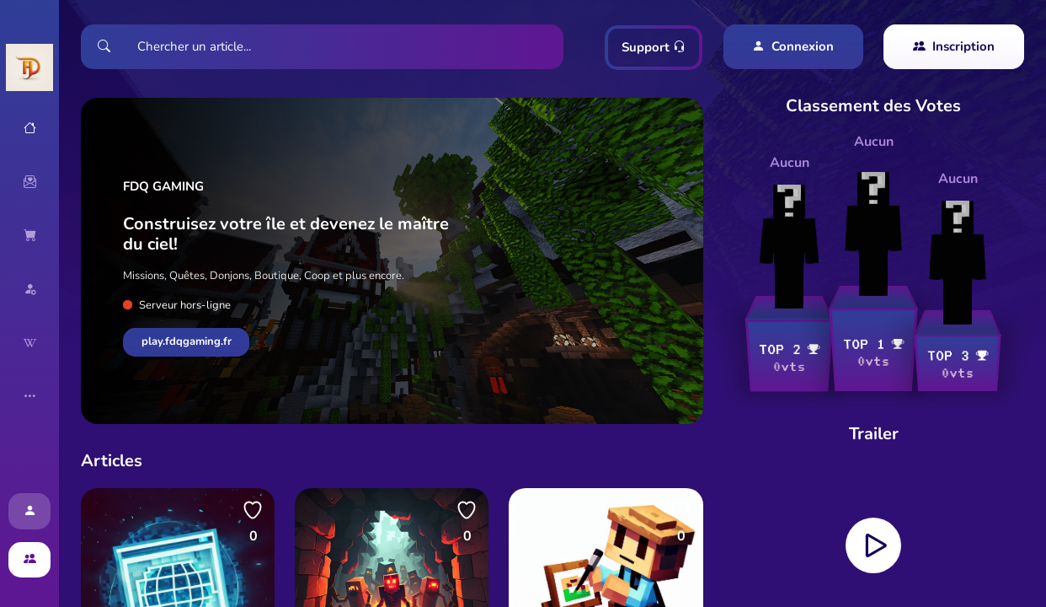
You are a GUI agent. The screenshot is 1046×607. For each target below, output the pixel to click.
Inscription (954, 46)
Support (654, 47)
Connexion (793, 46)
